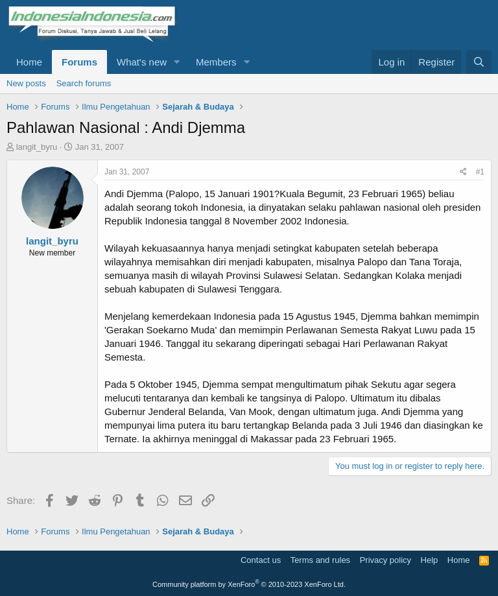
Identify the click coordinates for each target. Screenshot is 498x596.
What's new (142, 61)
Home (29, 61)
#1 (480, 171)
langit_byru (37, 147)
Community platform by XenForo (249, 584)
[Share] (463, 172)
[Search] (479, 62)
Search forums (84, 83)
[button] (177, 62)
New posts (26, 83)
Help (429, 560)
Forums (79, 61)
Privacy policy (385, 560)
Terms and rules (320, 560)
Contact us (261, 560)
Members (216, 61)
